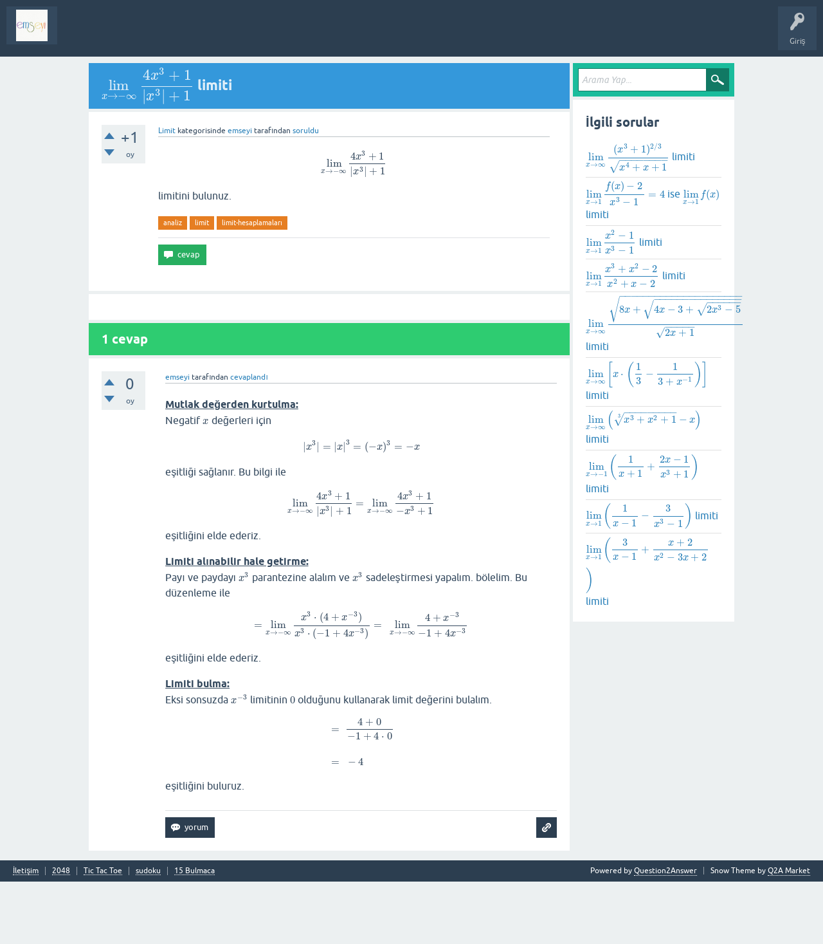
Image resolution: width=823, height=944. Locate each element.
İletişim (26, 871)
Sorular (80, 35)
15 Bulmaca (194, 871)
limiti (640, 160)
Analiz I (151, 35)
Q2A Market (789, 870)
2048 (61, 871)
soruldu (306, 130)
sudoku (148, 871)
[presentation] (148, 85)
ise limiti (653, 200)
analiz (172, 223)
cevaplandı (248, 377)
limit (202, 223)
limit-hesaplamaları (252, 223)
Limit (167, 130)
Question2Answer (665, 870)
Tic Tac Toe (103, 871)
